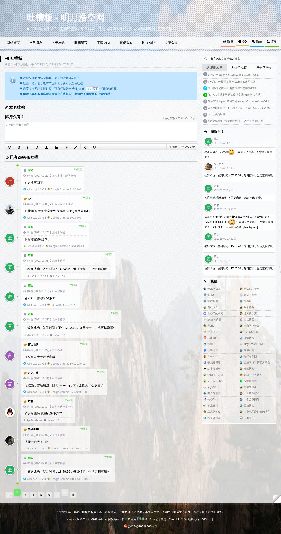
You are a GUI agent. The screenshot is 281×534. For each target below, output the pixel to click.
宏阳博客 (249, 368)
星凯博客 (249, 405)
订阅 (271, 41)
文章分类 (173, 43)
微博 (228, 41)
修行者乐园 (250, 356)
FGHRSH (213, 337)
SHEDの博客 (251, 393)
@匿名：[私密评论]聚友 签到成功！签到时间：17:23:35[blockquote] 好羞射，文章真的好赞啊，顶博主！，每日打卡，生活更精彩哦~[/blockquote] (238, 222)
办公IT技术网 (215, 313)
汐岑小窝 (249, 350)
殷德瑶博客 (250, 381)
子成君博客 (214, 362)
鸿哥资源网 (214, 417)
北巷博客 (249, 319)
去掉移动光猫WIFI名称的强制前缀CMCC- (232, 88)
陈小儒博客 (214, 368)
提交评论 (188, 146)
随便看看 (126, 43)
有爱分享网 (214, 393)
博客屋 (248, 301)
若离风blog (213, 411)
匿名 (30, 401)
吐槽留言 (80, 43)
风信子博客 (250, 295)
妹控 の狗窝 (214, 319)
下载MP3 (103, 43)
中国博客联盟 (215, 374)
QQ (242, 41)
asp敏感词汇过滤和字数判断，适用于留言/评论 (235, 121)
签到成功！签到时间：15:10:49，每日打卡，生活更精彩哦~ (238, 248)
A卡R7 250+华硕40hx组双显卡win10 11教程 (234, 75)
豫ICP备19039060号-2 (142, 523)
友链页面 (92, 89)
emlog (211, 294)
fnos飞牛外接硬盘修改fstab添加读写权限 (232, 81)
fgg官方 (211, 387)
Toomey (212, 356)
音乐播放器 (214, 288)
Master (33, 429)
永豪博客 (249, 307)
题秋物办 (212, 307)
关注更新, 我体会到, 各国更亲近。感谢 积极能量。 (233, 197)
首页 (10, 64)
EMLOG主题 (251, 331)
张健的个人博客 (253, 374)
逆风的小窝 (250, 313)
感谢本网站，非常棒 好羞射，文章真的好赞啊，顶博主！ (238, 154)
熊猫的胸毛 (250, 387)
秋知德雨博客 (251, 288)
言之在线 (33, 344)
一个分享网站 (251, 399)
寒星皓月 (212, 405)
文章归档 (35, 43)
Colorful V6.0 (177, 516)
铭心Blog (212, 399)
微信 (257, 41)
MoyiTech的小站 (253, 344)
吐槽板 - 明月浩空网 (65, 17)
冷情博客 (249, 338)
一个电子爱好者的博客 (257, 411)
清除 (173, 146)
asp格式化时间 (216, 114)
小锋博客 (212, 350)
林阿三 (211, 344)
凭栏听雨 (212, 301)
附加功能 (150, 43)
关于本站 (58, 43)
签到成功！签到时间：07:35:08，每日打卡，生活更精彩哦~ (238, 177)
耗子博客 (212, 331)
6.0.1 (144, 516)
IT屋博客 (249, 417)
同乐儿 (211, 325)
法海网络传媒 (251, 325)
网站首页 (13, 43)
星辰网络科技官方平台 (257, 362)
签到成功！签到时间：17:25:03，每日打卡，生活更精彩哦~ (238, 270)
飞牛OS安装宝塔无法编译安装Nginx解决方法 (234, 94)
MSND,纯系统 (215, 381)
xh (30, 198)
